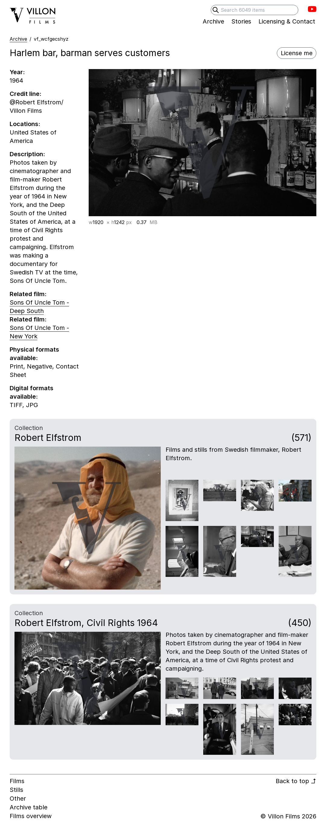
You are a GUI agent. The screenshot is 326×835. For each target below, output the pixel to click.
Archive (18, 39)
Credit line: (25, 93)
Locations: (25, 124)
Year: (17, 72)
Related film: (28, 294)
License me (296, 53)
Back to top (296, 781)
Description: (27, 154)
